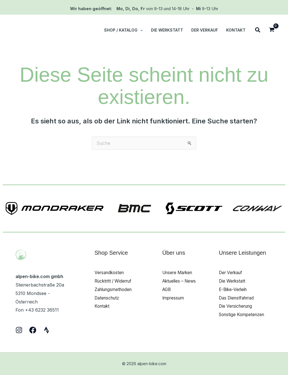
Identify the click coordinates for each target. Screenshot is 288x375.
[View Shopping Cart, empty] (271, 30)
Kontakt (102, 306)
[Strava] (46, 330)
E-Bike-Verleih (234, 289)
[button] (141, 30)
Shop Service (111, 253)
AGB (167, 289)
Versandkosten (110, 272)
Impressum (174, 298)
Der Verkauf (232, 272)
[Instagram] (18, 330)
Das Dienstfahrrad (238, 298)
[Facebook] (32, 330)
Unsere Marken (179, 272)
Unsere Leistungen (242, 253)
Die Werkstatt (233, 281)
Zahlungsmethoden (115, 289)
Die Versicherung (237, 306)
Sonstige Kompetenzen (243, 314)
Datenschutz (108, 298)
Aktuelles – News (180, 281)
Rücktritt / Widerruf (115, 281)
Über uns (173, 253)
